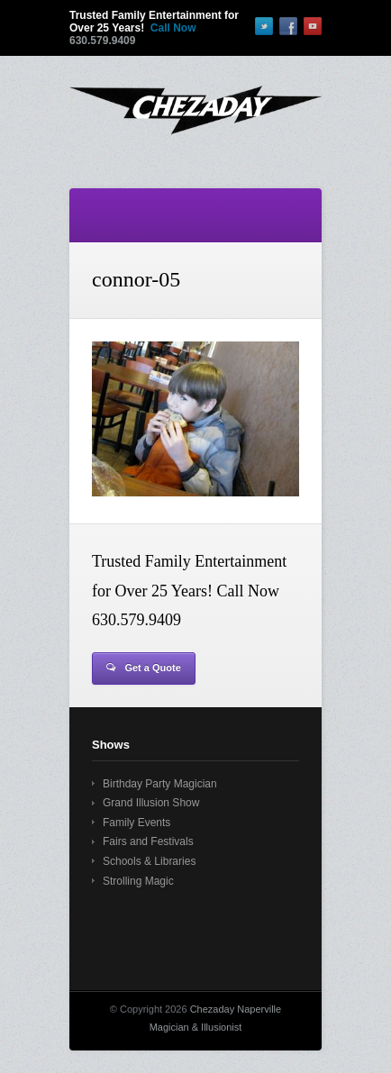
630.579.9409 (102, 40)
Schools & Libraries (149, 861)
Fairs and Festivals (148, 841)
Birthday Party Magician (160, 783)
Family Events (136, 822)
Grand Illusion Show (151, 802)
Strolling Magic (138, 881)
